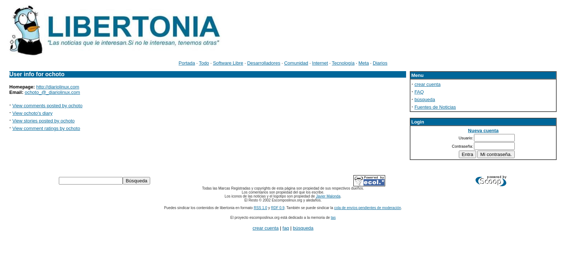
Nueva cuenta (483, 130)
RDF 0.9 (277, 208)
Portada (187, 63)
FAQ (419, 92)
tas (333, 218)
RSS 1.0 (260, 208)
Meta (363, 63)
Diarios (380, 63)
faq (286, 228)
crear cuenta (427, 84)
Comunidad (296, 63)
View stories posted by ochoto (43, 121)
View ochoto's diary (32, 113)
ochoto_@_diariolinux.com (52, 92)
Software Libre (228, 63)
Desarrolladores (263, 63)
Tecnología (343, 63)
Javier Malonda (328, 196)
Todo (204, 63)
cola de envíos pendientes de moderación (367, 208)
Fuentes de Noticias (435, 107)
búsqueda (424, 99)
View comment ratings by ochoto (46, 128)
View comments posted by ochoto (47, 105)
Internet (320, 63)
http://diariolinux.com (57, 87)
